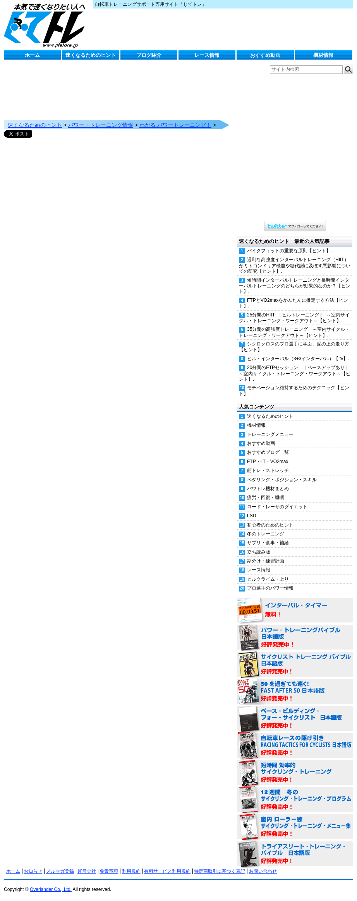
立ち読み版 (258, 552)
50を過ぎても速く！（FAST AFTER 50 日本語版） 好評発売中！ (295, 691)
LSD (251, 515)
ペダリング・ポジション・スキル (282, 479)
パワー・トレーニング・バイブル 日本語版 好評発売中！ (295, 637)
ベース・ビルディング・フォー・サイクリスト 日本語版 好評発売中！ (295, 718)
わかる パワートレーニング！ (175, 125)
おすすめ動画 (265, 55)
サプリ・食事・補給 (268, 542)
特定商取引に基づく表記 (219, 871)
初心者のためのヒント (270, 525)
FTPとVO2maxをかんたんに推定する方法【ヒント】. (293, 303)
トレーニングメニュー (270, 434)
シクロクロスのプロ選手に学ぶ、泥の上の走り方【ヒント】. (294, 346)
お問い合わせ (263, 871)
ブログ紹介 (148, 55)
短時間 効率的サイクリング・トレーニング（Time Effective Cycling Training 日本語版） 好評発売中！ (295, 772)
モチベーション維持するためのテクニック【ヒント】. (294, 390)
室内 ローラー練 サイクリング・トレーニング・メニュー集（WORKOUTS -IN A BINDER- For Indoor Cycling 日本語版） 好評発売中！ (295, 827)
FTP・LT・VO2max (267, 461)
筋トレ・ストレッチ (268, 470)
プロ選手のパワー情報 (270, 588)
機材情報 (323, 55)
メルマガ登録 (60, 871)
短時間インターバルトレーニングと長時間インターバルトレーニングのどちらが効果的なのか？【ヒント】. (294, 285)
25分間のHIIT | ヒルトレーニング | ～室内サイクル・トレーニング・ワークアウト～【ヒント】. (294, 317)
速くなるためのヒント (90, 55)
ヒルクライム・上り (268, 579)
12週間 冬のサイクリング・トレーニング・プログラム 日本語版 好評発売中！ (295, 800)
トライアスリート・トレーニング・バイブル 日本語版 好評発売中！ (295, 854)
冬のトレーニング (265, 534)
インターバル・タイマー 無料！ (295, 610)
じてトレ (46, 25)
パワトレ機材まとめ (268, 488)
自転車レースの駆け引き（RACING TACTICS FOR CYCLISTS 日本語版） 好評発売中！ (295, 745)
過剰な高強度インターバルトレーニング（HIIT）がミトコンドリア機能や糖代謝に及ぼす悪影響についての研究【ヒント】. (294, 265)
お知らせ (33, 871)
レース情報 (207, 55)
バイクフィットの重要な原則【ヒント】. (289, 250)
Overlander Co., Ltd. (51, 889)
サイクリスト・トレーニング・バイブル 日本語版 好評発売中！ (295, 664)
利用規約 (131, 871)
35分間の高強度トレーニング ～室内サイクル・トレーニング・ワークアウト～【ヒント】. (294, 332)
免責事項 (109, 871)
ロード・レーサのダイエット (277, 506)
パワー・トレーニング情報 (100, 125)
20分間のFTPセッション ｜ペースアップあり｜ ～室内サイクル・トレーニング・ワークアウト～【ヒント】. (296, 373)
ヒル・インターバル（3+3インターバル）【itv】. (298, 358)
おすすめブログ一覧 (268, 452)
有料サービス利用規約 (167, 871)
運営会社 (86, 871)
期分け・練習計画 (265, 561)
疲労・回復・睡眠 (265, 497)
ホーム (32, 55)
